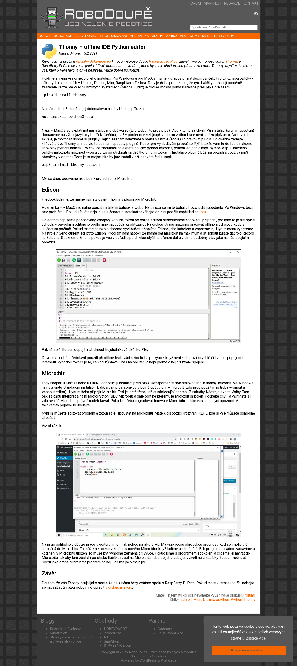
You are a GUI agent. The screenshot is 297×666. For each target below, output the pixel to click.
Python (236, 599)
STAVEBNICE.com (118, 645)
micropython (219, 599)
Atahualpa (168, 660)
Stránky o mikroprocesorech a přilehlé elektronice (71, 639)
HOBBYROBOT (115, 629)
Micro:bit (200, 599)
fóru (202, 212)
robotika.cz (58, 633)
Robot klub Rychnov (65, 629)
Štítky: (175, 599)
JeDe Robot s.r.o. (171, 633)
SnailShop (111, 641)
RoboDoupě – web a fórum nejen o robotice (163, 652)
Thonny (231, 61)
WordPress (148, 660)
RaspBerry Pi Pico (163, 61)
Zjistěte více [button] (256, 638)
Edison (186, 599)
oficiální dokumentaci (93, 61)
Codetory (165, 629)
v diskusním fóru (118, 587)
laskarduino (112, 633)
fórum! (250, 595)
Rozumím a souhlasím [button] (248, 650)
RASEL (109, 637)
